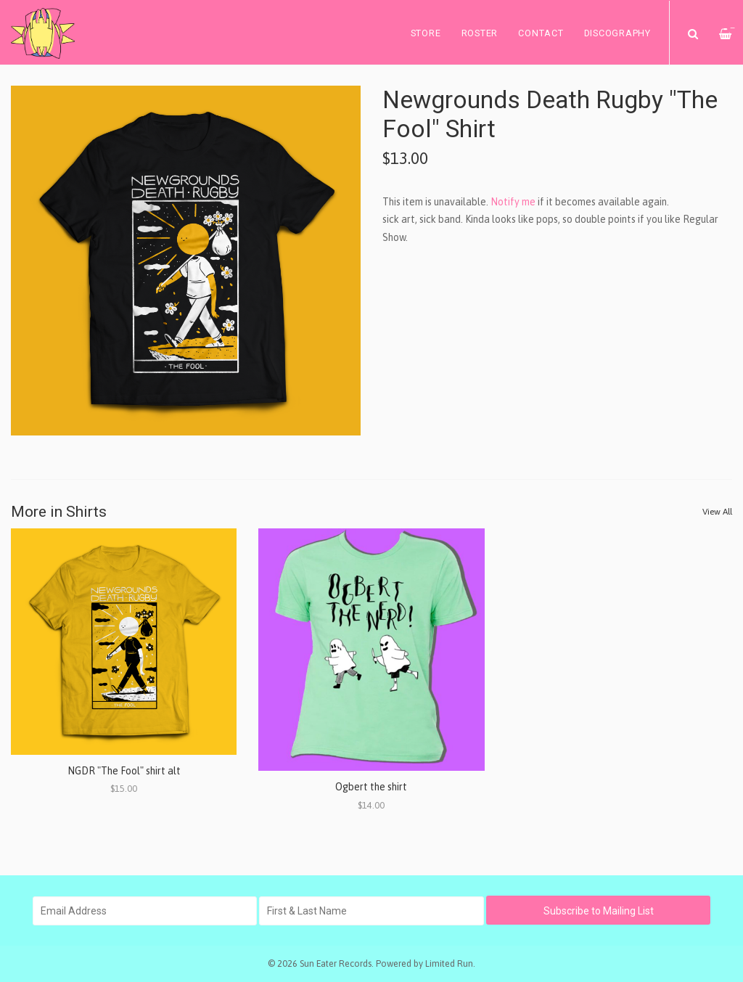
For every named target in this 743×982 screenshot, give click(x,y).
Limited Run (449, 963)
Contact (540, 33)
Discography (617, 33)
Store (426, 33)
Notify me (512, 202)
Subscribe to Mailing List (598, 911)
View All (717, 512)
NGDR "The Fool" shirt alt (124, 771)
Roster (479, 33)
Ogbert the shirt (371, 787)
